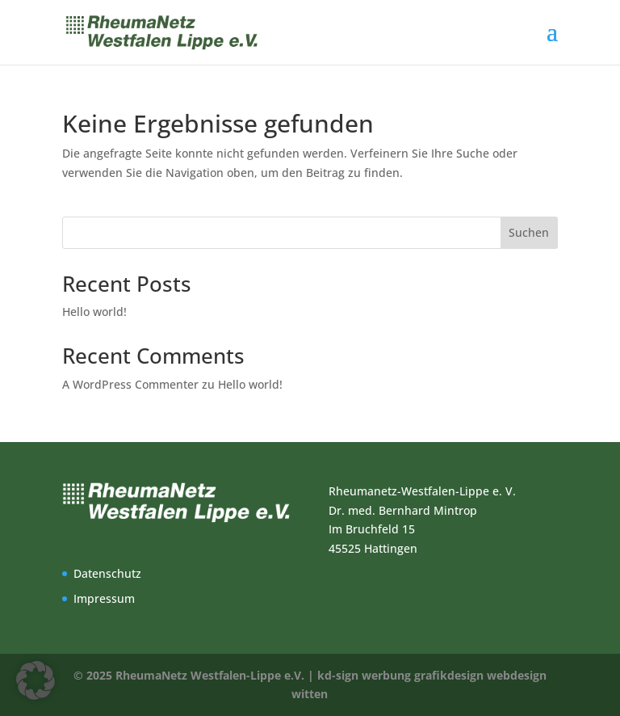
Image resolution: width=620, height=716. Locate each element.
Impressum (104, 598)
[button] (35, 680)
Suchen (529, 232)
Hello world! (94, 311)
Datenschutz (107, 573)
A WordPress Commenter (130, 384)
